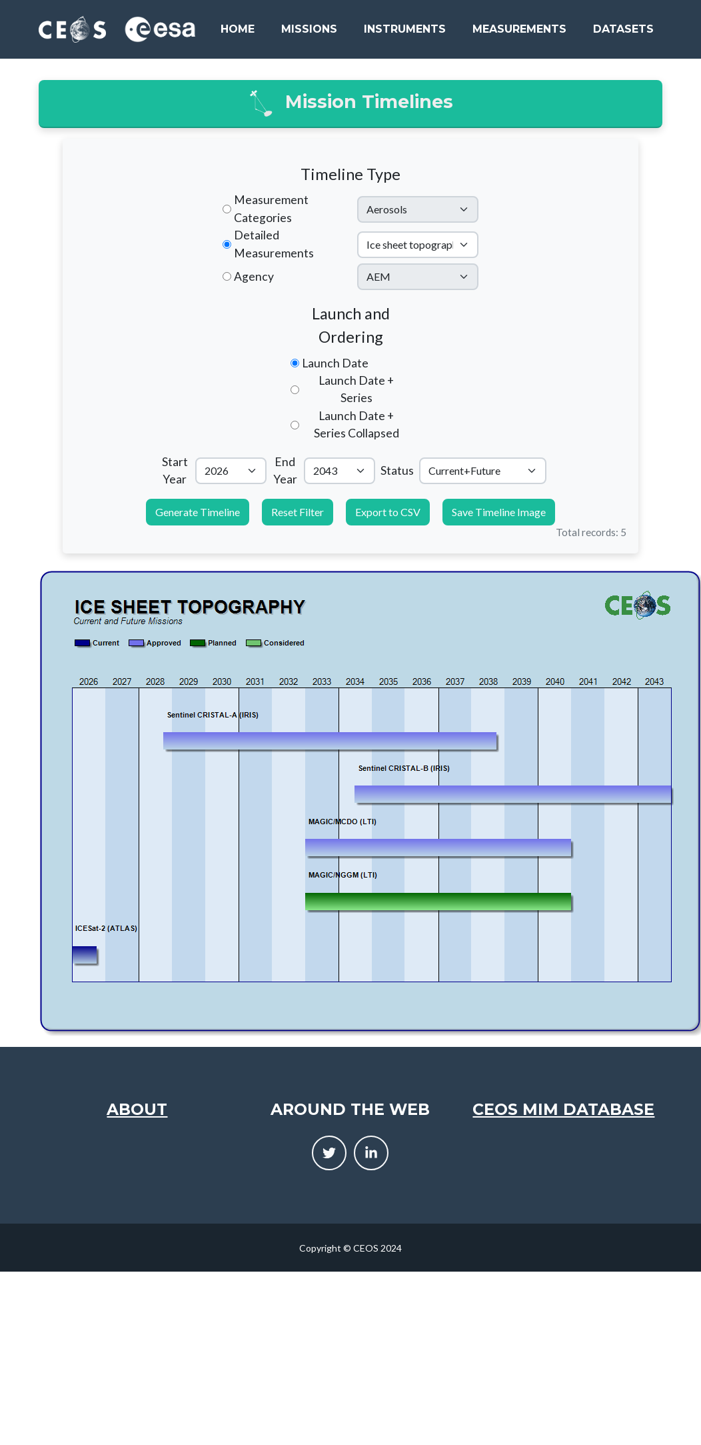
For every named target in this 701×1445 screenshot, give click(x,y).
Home (238, 29)
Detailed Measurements (274, 243)
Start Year (175, 470)
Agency (254, 276)
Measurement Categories (271, 208)
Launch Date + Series (356, 389)
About (137, 1109)
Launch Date (335, 363)
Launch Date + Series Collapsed (356, 424)
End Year (285, 470)
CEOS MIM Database (563, 1109)
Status (397, 470)
